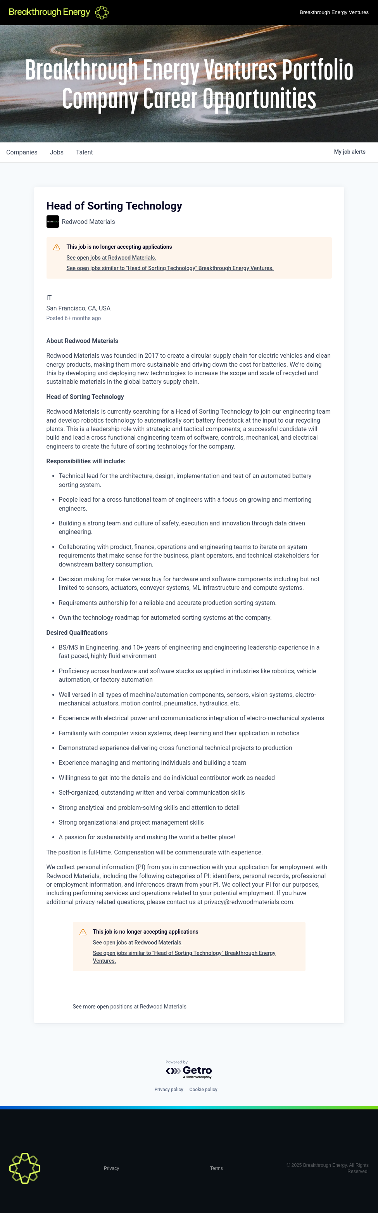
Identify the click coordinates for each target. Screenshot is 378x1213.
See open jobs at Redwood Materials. (112, 258)
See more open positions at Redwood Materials (129, 1006)
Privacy (111, 1168)
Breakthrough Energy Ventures (334, 12)
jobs (57, 152)
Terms (216, 1168)
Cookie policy (203, 1089)
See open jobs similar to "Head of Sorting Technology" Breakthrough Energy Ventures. (170, 268)
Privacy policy (168, 1089)
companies (22, 152)
